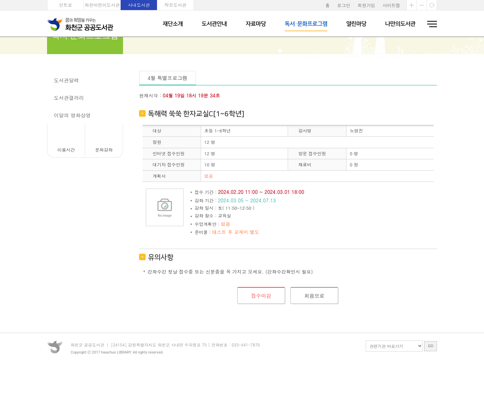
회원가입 (366, 5)
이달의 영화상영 (72, 151)
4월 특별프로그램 (168, 114)
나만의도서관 (400, 24)
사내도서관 (139, 5)
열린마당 (356, 24)
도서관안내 (214, 24)
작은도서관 (176, 5)
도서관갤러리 (69, 134)
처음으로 (314, 331)
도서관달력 (66, 116)
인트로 (65, 5)
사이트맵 (391, 5)
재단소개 (173, 24)
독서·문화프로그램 (306, 24)
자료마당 (256, 24)
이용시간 (66, 186)
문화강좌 (64, 99)
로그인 (343, 5)
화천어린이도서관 (102, 5)
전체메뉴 (430, 23)
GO (430, 389)
